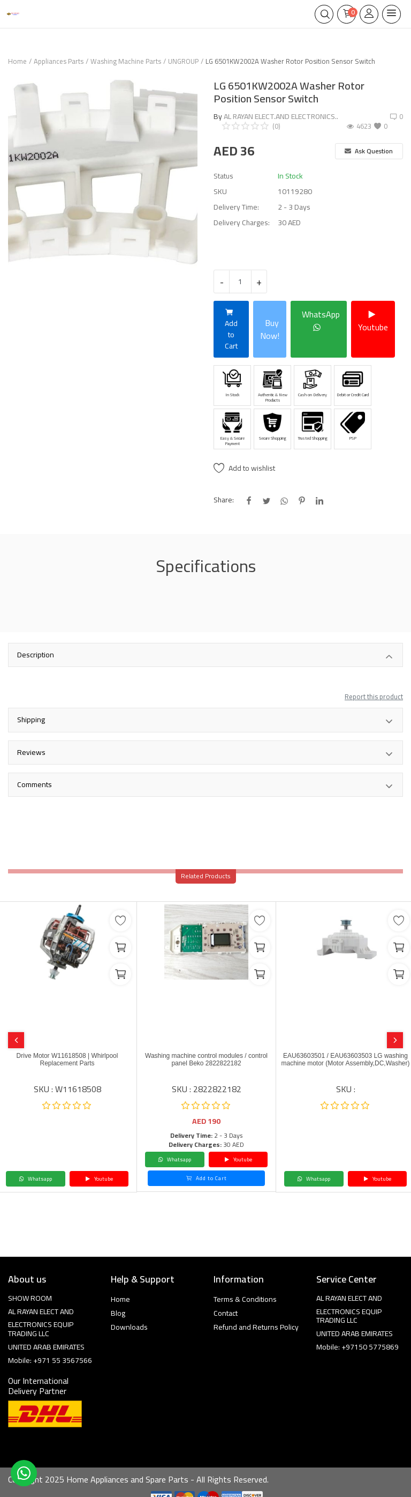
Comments (205, 785)
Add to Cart (231, 329)
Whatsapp (35, 1179)
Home (17, 61)
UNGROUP (183, 61)
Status (223, 176)
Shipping (205, 721)
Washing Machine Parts (125, 61)
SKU (220, 191)
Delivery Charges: (242, 222)
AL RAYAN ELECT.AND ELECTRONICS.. (281, 116)
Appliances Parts (58, 61)
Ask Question (369, 151)
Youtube (373, 320)
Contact (226, 1313)
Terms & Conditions (245, 1299)
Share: (224, 500)
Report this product (374, 696)
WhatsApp (321, 320)
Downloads (129, 1327)
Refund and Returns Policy (256, 1327)
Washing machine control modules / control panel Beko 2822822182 (206, 1059)
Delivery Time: (236, 207)
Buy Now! (269, 329)
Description (205, 656)
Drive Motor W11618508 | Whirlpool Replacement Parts (67, 1059)
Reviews (205, 753)
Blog (118, 1313)
